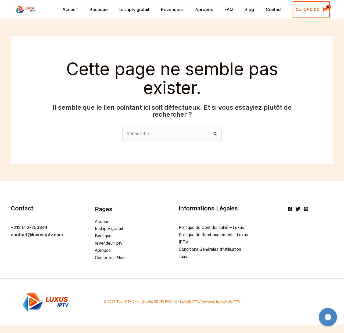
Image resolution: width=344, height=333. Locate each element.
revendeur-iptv (110, 251)
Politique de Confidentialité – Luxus (214, 236)
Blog (252, 14)
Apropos (204, 14)
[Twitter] (298, 217)
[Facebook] (290, 217)
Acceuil (65, 14)
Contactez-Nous (111, 265)
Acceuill (103, 230)
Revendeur (171, 14)
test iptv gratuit (132, 14)
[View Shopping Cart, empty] (315, 14)
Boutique (95, 14)
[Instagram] (306, 217)
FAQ (230, 14)
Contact (278, 14)
